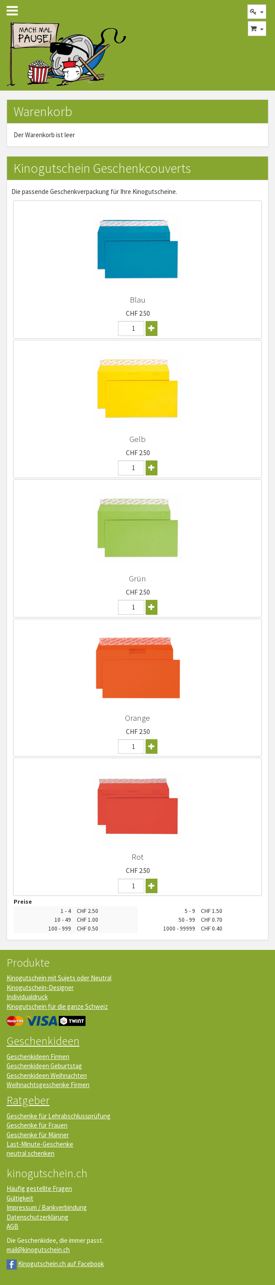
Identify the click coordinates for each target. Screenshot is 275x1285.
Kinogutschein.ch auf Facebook (61, 1263)
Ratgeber (28, 1100)
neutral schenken (30, 1153)
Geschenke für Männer (38, 1135)
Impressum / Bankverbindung (47, 1207)
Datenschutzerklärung (37, 1217)
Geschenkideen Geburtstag (44, 1066)
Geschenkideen (43, 1040)
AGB (12, 1226)
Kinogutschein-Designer (40, 987)
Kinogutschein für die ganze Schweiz (57, 1006)
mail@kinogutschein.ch (38, 1249)
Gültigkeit (20, 1198)
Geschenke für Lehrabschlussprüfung (59, 1116)
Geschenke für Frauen (37, 1125)
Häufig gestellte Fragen (39, 1188)
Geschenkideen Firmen (38, 1056)
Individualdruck (27, 997)
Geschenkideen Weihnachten (47, 1075)
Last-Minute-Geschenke (40, 1144)
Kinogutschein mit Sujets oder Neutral (59, 978)
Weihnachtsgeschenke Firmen (48, 1085)
